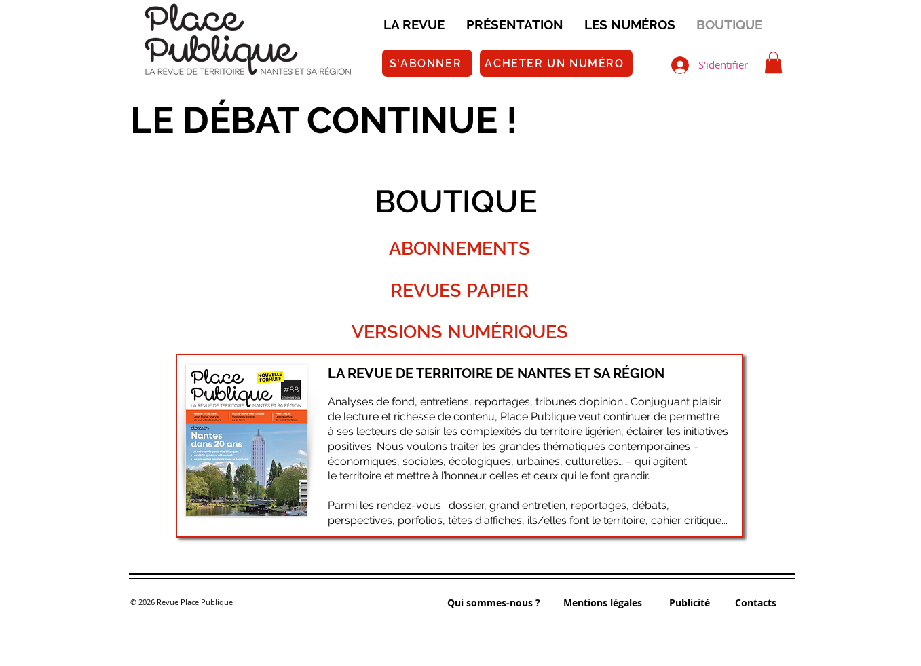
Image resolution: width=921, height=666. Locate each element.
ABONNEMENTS (459, 248)
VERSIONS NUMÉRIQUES (460, 331)
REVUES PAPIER (459, 290)
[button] (773, 62)
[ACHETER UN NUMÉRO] (556, 63)
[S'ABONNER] (427, 63)
